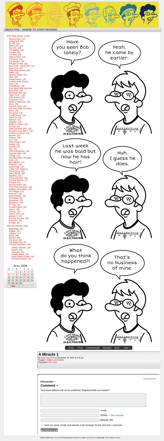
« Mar (12, 286)
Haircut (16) (14, 209)
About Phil (12, 29)
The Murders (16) (16, 61)
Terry (55, 362)
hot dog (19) (14, 126)
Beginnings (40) (16, 229)
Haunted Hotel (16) (17, 153)
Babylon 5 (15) (15, 216)
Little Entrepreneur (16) (19, 151)
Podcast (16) (14, 138)
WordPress (77, 438)
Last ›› (127, 348)
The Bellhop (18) (16, 50)
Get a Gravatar (117, 415)
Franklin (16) (14, 52)
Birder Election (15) (17, 196)
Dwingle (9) (14, 223)
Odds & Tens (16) (17, 214)
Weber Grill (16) (16, 46)
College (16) (14, 155)
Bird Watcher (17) (17, 162)
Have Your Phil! (47, 358)
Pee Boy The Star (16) (19, 218)
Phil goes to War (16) (18, 64)
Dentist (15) (14, 144)
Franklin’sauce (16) (17, 115)
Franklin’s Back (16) (17, 207)
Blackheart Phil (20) (17, 93)
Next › (117, 348)
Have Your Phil (82, 15)
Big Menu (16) (15, 176)
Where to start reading (39, 29)
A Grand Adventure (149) (20, 244)
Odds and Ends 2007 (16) (20, 129)
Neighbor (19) (15, 122)
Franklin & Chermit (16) (19, 133)
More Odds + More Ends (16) (21, 66)
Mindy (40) (14, 236)
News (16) (13, 104)
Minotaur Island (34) (18, 75)
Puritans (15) (14, 182)
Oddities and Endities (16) (20, 189)
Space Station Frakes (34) (22, 256)
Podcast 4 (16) (15, 220)
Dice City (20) (15, 48)
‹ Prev (80, 348)
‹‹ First (70, 348)
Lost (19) (13, 140)
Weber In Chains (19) (18, 124)
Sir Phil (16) (14, 43)
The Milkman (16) (17, 86)
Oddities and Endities (55, 360)
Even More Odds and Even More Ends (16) (20, 89)
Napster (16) (14, 135)
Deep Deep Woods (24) (19, 70)
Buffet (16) (13, 73)
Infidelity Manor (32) (20, 254)
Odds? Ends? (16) (17, 142)
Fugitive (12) (14, 231)
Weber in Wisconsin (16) (19, 102)
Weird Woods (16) (17, 173)
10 (24, 275)
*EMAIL (112, 415)
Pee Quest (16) (16, 113)
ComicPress (90, 438)
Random (107, 348)
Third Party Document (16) (20, 187)
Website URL (106, 420)
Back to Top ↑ (116, 438)
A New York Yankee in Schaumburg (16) (18, 170)
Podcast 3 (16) (15, 194)
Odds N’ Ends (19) (17, 57)
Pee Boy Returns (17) (18, 180)
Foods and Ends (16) (18, 178)
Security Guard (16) (17, 185)
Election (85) (14, 238)
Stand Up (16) (15, 117)
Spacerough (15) (16, 167)
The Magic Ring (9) (17, 242)
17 (24, 277)
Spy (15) (13, 149)
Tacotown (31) (17, 252)
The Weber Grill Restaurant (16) (16, 199)
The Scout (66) (15, 240)
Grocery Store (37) (17, 39)
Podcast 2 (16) (15, 164)
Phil (50, 362)
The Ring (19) (15, 55)
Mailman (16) (15, 120)
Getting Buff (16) (16, 41)
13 (9, 277)
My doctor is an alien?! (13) (21, 131)
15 (17, 277)
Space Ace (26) (16, 68)
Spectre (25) (16, 250)
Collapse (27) (15, 233)
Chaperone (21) (16, 99)
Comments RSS (149, 379)
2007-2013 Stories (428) (17, 226)
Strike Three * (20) (17, 95)
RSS (107, 438)
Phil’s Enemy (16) (17, 97)
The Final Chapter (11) (21, 259)
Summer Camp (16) (17, 106)
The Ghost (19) (15, 59)
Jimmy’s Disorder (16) (21, 248)
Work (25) (13, 77)
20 (9, 280)
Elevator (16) (14, 211)
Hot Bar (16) (14, 147)
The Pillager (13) (16, 191)
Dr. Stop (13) (14, 205)
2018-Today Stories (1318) (18, 36)
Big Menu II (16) (16, 203)
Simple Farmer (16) (17, 79)
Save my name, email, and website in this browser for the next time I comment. (83, 425)
